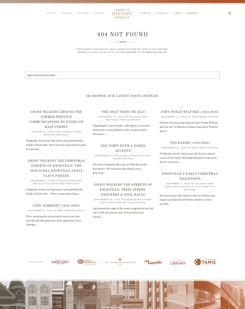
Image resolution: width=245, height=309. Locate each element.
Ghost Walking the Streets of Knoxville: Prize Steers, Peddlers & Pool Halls (123, 189)
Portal (145, 13)
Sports (136, 120)
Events (99, 13)
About (51, 13)
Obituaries (200, 117)
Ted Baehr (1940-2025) (190, 143)
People (125, 120)
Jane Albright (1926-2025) (56, 205)
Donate (192, 13)
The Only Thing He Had (123, 112)
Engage (67, 13)
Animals (131, 200)
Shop (177, 13)
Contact (163, 13)
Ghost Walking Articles (117, 203)
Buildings (65, 132)
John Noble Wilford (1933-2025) (189, 112)
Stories (83, 13)
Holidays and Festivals (62, 184)
